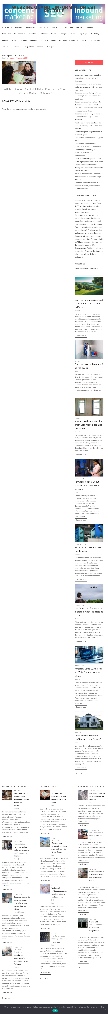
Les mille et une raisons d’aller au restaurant (89, 254)
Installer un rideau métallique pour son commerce (59, 939)
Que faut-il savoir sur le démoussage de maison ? (97, 796)
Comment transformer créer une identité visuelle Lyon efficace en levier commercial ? (87, 186)
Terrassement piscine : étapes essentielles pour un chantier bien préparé (87, 218)
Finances (89, 27)
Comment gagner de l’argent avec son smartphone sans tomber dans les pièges (88, 96)
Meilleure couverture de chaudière (88, 233)
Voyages (50, 47)
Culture (79, 27)
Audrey (11, 58)
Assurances (30, 27)
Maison (5, 40)
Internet (44, 34)
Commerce (43, 27)
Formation (6, 34)
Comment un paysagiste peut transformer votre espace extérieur (89, 303)
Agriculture (7, 27)
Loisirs (72, 34)
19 (80, 773)
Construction (67, 27)
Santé (83, 40)
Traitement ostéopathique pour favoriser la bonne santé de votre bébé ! (59, 894)
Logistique (83, 34)
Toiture (5, 47)
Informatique (19, 34)
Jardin (53, 34)
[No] (105, 1009)
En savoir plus (81, 336)
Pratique (23, 40)
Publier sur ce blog (48, 40)
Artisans (18, 27)
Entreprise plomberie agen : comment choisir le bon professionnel (85, 153)
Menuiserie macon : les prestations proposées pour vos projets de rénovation (88, 78)
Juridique (63, 34)
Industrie (54, 27)
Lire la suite (7, 836)
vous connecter (18, 109)
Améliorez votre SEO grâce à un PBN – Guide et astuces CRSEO (88, 672)
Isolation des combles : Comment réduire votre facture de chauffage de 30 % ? (88, 177)
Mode (14, 40)
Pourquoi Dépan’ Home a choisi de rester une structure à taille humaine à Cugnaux (88, 87)
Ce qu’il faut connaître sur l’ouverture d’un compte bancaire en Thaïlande (21, 958)
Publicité (33, 40)
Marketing (95, 34)
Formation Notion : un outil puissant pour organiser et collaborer (87, 485)
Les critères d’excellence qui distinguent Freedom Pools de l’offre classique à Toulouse (89, 168)
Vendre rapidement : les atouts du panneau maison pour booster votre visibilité (88, 126)
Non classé (56, 838)
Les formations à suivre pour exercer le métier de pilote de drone (89, 612)
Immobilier (33, 34)
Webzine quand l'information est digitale (54, 9)
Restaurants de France (68, 40)
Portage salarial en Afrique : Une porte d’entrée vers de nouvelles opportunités (89, 242)
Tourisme (15, 47)
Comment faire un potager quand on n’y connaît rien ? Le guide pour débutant (88, 117)
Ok (55, 1010)
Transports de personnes (33, 47)
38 (7, 998)
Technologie (95, 40)
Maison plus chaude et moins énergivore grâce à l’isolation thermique (88, 209)
